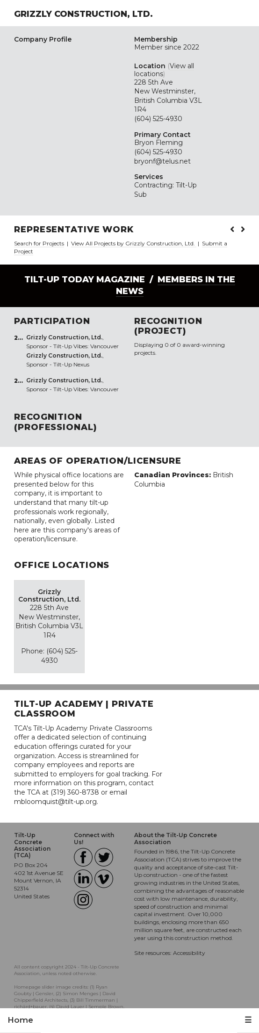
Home (20, 1020)
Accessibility (189, 952)
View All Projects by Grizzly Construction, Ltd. (133, 243)
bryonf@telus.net (162, 161)
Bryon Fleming (158, 142)
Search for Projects (39, 243)
